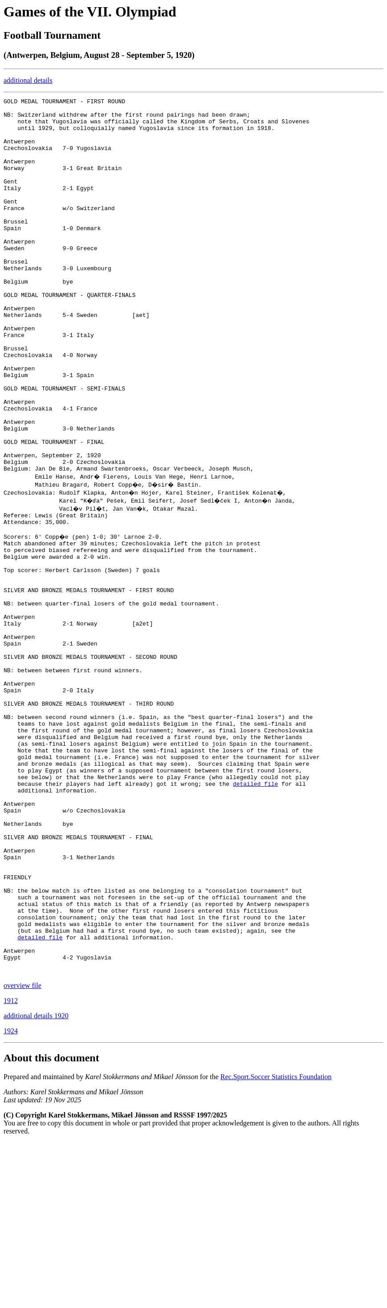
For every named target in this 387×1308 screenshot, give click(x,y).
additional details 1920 (36, 1181)
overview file (22, 1151)
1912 (11, 1166)
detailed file (255, 912)
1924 (11, 1196)
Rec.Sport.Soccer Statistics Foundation (276, 1242)
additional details (28, 80)
